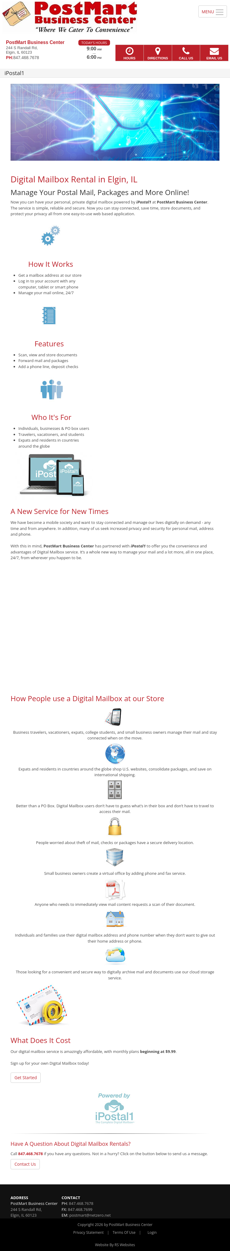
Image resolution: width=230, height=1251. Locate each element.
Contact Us (25, 1164)
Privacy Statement (88, 1232)
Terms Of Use (124, 1232)
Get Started (25, 1077)
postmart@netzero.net (90, 1215)
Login (152, 1232)
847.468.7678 (30, 1153)
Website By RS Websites (115, 1244)
